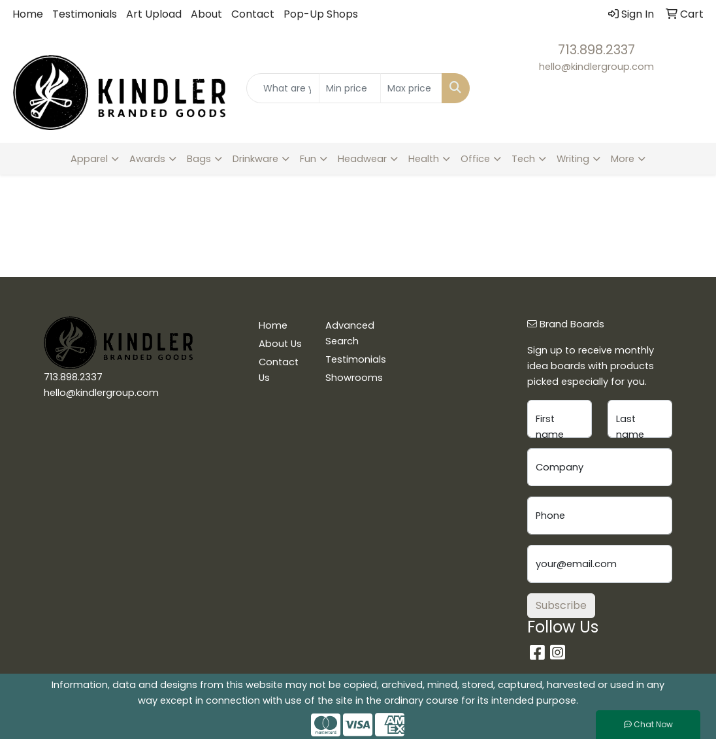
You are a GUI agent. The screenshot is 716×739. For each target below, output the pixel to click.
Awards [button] (147, 158)
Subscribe (561, 605)
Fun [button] (308, 158)
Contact (252, 14)
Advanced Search (349, 333)
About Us (280, 343)
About (206, 14)
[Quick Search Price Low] (350, 88)
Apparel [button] (89, 158)
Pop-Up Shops (321, 14)
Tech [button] (523, 158)
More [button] (622, 158)
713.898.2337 (596, 50)
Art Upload (154, 14)
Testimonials (84, 14)
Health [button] (423, 158)
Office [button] (475, 158)
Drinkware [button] (255, 158)
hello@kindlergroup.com (596, 66)
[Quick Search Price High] (411, 88)
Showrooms (351, 377)
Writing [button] (573, 158)
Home (27, 14)
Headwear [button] (362, 158)
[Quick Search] (282, 88)
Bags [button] (199, 158)
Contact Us (279, 369)
